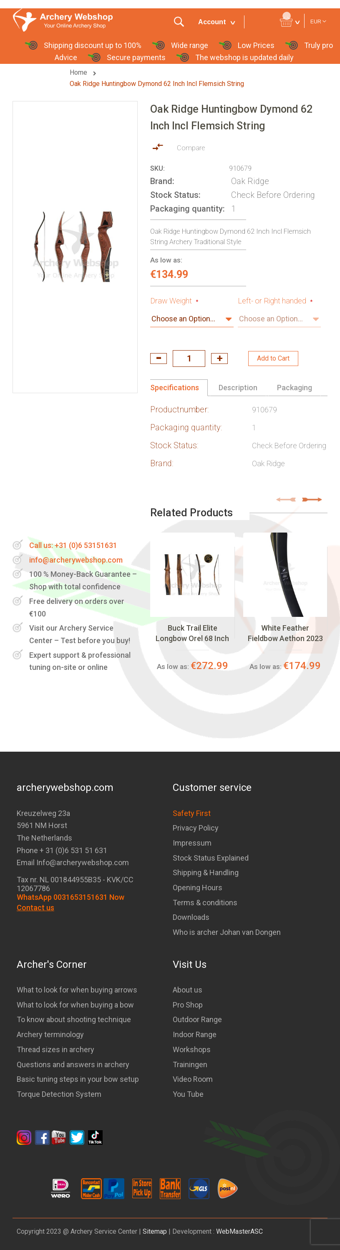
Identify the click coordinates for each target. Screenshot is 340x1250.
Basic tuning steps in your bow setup (78, 1079)
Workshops (192, 1049)
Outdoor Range (197, 1019)
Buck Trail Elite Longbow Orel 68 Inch (192, 633)
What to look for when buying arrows (77, 989)
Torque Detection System (59, 1094)
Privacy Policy (196, 827)
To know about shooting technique (74, 1019)
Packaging (294, 387)
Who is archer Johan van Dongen (227, 932)
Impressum (192, 842)
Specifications (174, 387)
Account (212, 21)
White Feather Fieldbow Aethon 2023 (285, 633)
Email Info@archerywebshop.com (73, 862)
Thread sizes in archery (55, 1049)
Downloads (191, 917)
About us (187, 989)
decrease (158, 358)
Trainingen (190, 1064)
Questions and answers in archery (73, 1064)
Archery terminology (50, 1034)
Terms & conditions (205, 902)
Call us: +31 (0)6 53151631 (73, 545)
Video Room (193, 1079)
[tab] (179, 387)
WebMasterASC (239, 1231)
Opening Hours (197, 887)
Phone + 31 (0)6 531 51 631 (62, 850)
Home (79, 72)
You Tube (188, 1094)
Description (238, 387)
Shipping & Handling (206, 872)
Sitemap (155, 1231)
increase (219, 358)
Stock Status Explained (211, 858)
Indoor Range (195, 1034)
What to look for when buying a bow (75, 1004)
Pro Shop (188, 1004)
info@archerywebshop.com (76, 560)
